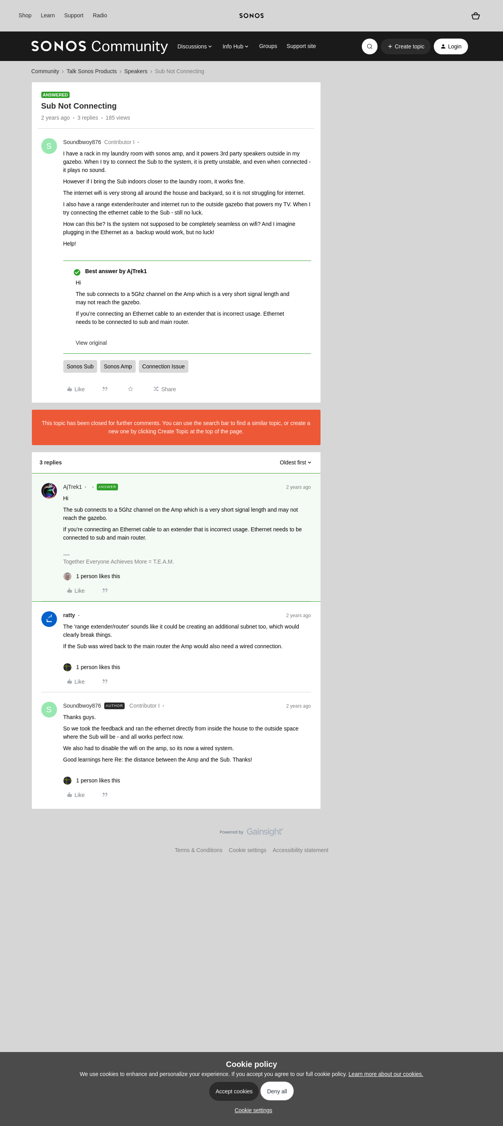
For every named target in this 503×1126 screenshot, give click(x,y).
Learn (48, 15)
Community (45, 71)
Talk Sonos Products (91, 71)
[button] (406, 46)
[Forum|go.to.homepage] (99, 46)
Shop (24, 15)
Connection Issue (163, 366)
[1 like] (91, 576)
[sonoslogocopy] (251, 15)
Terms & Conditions (198, 850)
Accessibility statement (300, 850)
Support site (301, 46)
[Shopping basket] (476, 16)
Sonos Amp (118, 366)
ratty (69, 615)
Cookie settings (248, 850)
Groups (268, 46)
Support (73, 15)
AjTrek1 (72, 487)
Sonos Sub (80, 366)
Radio (100, 15)
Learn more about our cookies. (385, 1074)
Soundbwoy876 (82, 142)
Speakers (135, 71)
